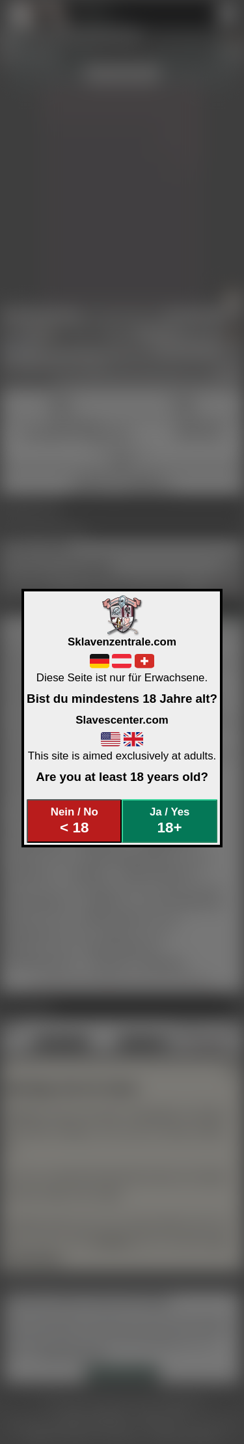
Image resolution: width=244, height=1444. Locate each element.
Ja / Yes (169, 821)
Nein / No (74, 821)
